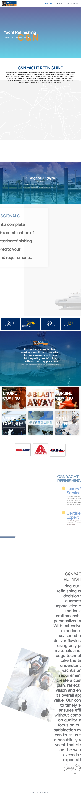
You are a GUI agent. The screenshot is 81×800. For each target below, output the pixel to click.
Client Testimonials (72, 3)
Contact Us (60, 3)
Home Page (51, 3)
